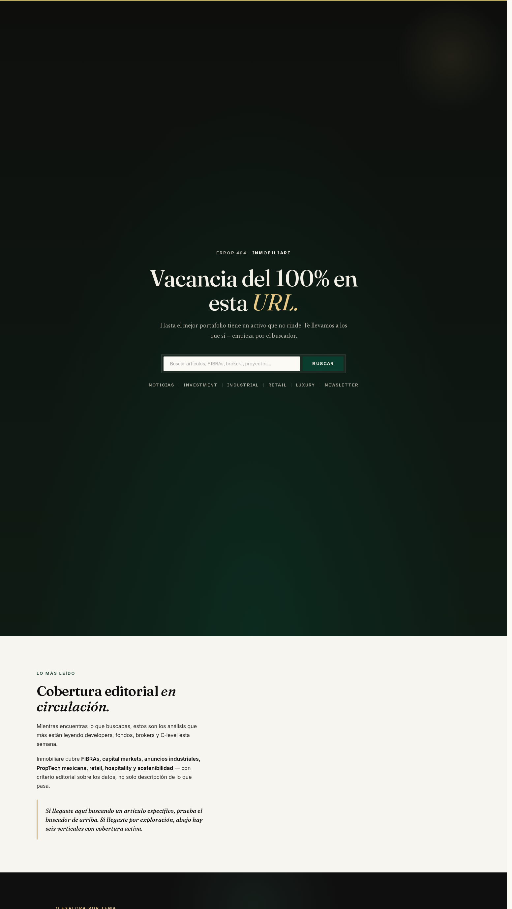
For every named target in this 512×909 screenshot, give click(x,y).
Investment (201, 385)
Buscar (323, 363)
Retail (277, 385)
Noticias (161, 385)
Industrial (242, 385)
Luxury (305, 385)
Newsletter (341, 385)
